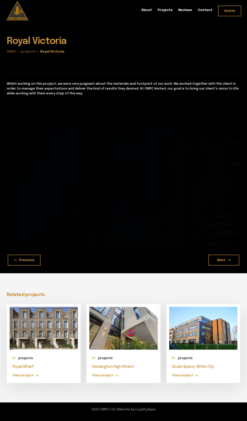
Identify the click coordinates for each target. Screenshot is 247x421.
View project (23, 375)
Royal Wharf (23, 367)
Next (224, 260)
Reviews (185, 10)
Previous (24, 260)
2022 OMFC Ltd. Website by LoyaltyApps (123, 409)
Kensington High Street (113, 367)
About (146, 10)
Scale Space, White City (193, 367)
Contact (205, 10)
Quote (229, 11)
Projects (165, 10)
